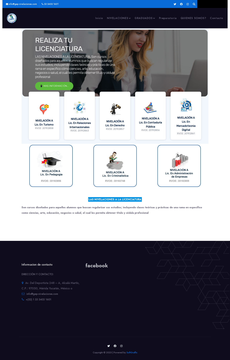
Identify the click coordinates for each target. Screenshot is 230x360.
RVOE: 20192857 (115, 129)
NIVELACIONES (117, 18)
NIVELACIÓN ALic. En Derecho (115, 123)
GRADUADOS (144, 18)
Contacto (216, 18)
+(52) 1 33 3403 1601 (38, 301)
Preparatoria (168, 18)
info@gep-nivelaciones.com (42, 295)
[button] (44, 116)
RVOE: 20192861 (186, 133)
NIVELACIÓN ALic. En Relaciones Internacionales (79, 123)
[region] (115, 85)
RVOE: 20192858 (44, 128)
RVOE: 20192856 (150, 130)
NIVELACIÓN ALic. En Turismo (44, 122)
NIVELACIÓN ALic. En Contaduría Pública (150, 122)
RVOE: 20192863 (79, 130)
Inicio (99, 18)
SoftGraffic (131, 352)
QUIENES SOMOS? (193, 18)
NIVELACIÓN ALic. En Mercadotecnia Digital (185, 124)
